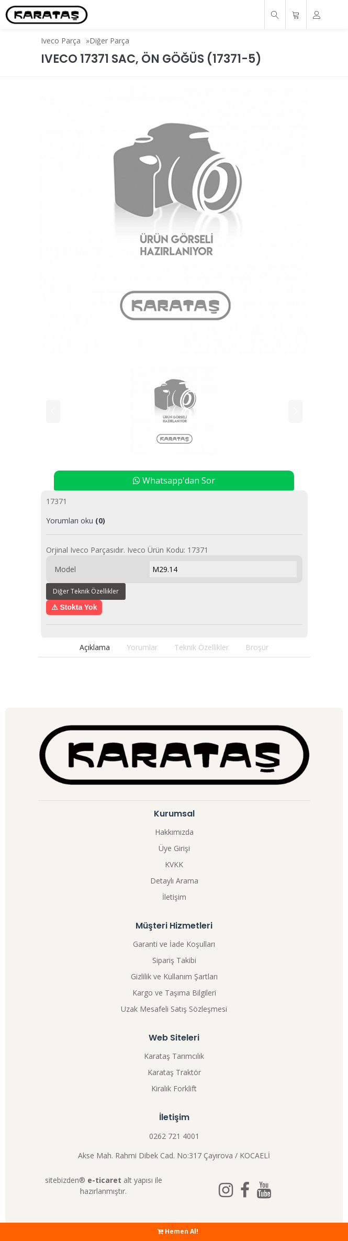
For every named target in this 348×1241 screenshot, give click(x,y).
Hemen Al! (178, 1231)
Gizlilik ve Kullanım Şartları (174, 976)
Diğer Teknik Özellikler (86, 591)
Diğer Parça (109, 41)
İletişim (174, 897)
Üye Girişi (174, 848)
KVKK (174, 864)
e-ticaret (104, 1180)
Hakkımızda (174, 832)
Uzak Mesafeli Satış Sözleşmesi (174, 1009)
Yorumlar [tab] (142, 647)
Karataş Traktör (174, 1072)
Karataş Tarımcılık (174, 1056)
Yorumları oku (75, 521)
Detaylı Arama (174, 881)
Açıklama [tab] (95, 647)
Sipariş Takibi (174, 960)
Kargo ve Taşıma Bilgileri (174, 993)
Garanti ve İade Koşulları (174, 944)
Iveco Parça (61, 41)
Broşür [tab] (256, 647)
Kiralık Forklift (174, 1088)
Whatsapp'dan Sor (174, 480)
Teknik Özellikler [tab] (201, 647)
